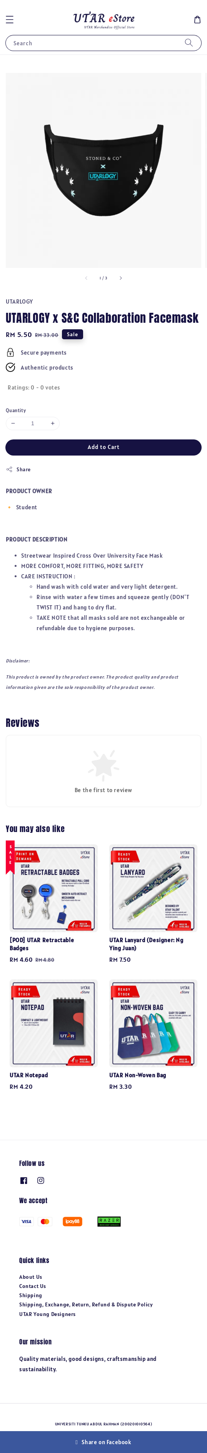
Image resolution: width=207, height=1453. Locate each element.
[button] (9, 19)
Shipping (30, 1295)
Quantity (16, 410)
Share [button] (18, 469)
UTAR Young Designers (47, 1314)
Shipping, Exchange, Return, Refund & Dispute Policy (86, 1304)
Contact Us (32, 1286)
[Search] (189, 42)
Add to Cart (104, 447)
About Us (30, 1276)
